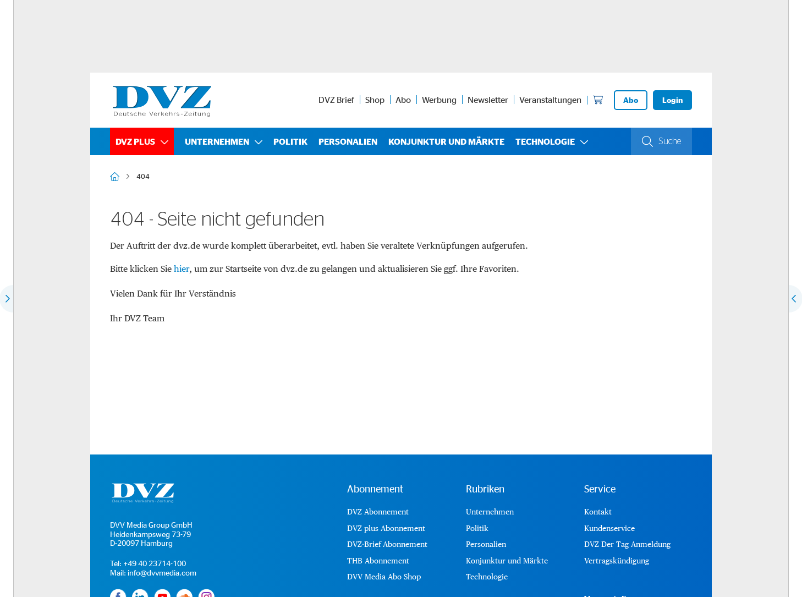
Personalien (347, 141)
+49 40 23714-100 (154, 563)
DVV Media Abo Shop (384, 576)
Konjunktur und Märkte (446, 141)
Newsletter (488, 100)
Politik (290, 141)
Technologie (545, 141)
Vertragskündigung (616, 560)
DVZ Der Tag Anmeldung (627, 544)
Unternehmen (217, 141)
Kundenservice (609, 528)
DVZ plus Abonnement (386, 528)
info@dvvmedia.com (162, 572)
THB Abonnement (378, 560)
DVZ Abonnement (378, 511)
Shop (374, 100)
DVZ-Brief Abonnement (387, 544)
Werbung (439, 100)
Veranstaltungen (550, 100)
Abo (403, 100)
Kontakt (598, 511)
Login (672, 100)
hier (181, 269)
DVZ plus (135, 141)
